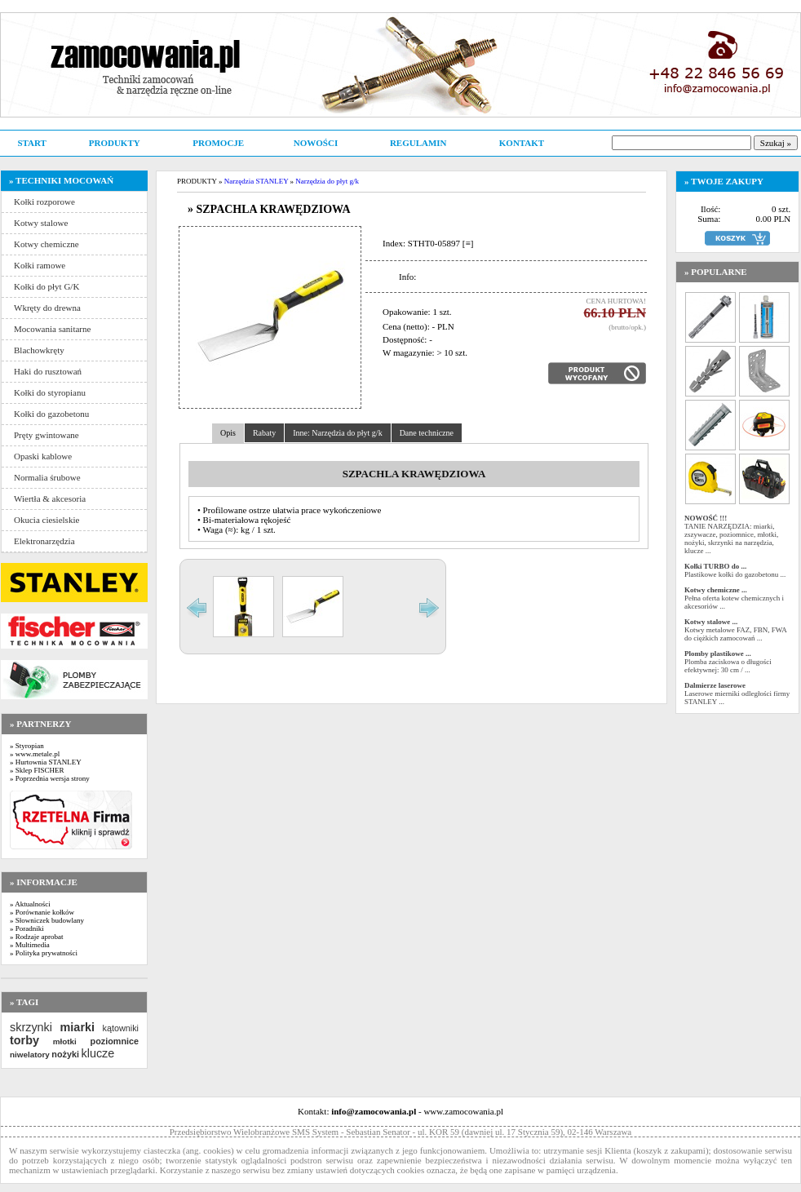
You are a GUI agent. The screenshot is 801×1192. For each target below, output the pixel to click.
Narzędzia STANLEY (256, 181)
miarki (77, 1027)
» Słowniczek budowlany (47, 920)
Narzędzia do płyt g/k (327, 181)
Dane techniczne (427, 432)
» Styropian (27, 746)
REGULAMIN (418, 143)
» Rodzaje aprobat (36, 937)
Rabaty (264, 432)
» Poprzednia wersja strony (50, 778)
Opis (228, 432)
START (31, 143)
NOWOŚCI (316, 143)
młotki (65, 1041)
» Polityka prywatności (43, 953)
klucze (97, 1053)
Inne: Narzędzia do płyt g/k (337, 432)
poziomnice (115, 1041)
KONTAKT (521, 143)
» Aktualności (30, 904)
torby (24, 1040)
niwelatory (30, 1054)
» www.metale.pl (35, 754)
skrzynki (31, 1027)
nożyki (65, 1054)
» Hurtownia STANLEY (46, 762)
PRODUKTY (114, 143)
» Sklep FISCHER (37, 770)
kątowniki (121, 1028)
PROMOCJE (218, 143)
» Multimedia (30, 945)
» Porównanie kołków (42, 912)
